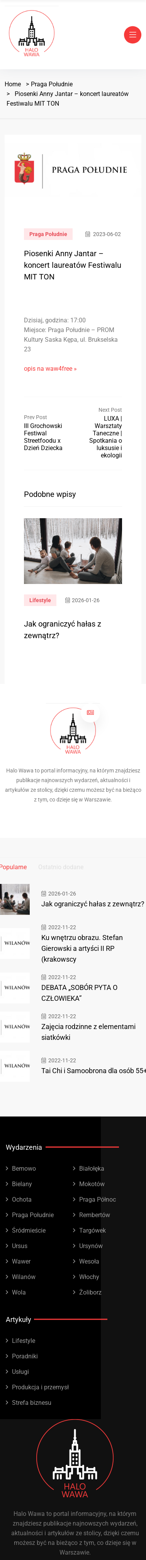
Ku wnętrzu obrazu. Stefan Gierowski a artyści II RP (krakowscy (82, 948)
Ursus (19, 1246)
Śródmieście (29, 1230)
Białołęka (91, 1168)
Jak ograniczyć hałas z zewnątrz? (92, 904)
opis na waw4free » (50, 368)
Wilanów (24, 1277)
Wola (19, 1292)
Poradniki (25, 1356)
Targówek (92, 1230)
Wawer (21, 1261)
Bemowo (24, 1168)
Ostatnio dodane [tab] (60, 867)
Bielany (22, 1184)
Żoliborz (90, 1292)
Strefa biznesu (31, 1402)
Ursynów (91, 1246)
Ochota (22, 1199)
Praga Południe (52, 84)
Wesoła (89, 1261)
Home (13, 84)
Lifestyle (40, 600)
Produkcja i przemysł (40, 1387)
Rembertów (94, 1215)
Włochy (89, 1277)
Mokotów (92, 1184)
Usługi (20, 1371)
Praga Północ (97, 1199)
